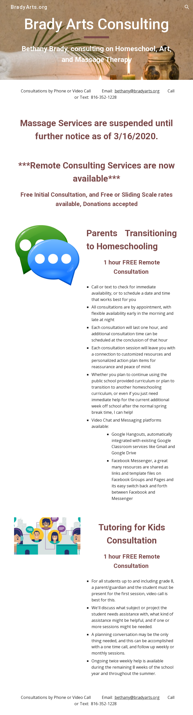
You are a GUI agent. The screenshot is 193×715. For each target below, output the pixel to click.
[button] (187, 7)
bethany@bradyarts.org (137, 91)
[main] (96, 40)
